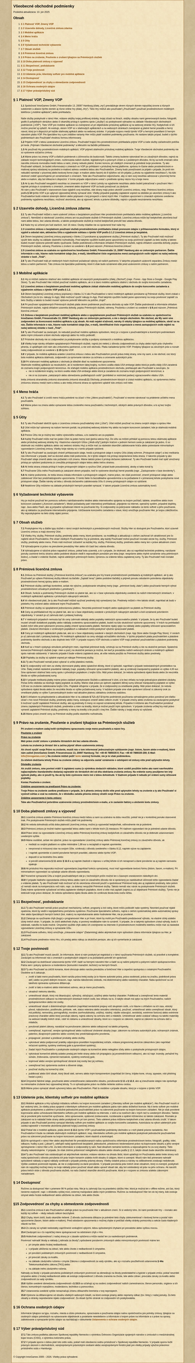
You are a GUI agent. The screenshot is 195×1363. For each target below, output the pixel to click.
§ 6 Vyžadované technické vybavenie (41, 45)
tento (78, 756)
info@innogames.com (33, 756)
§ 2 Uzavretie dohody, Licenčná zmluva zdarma (46, 28)
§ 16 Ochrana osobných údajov (38, 86)
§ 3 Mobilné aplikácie (32, 32)
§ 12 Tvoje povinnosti (32, 70)
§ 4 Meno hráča (29, 36)
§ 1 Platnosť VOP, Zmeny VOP (37, 24)
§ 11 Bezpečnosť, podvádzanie (38, 65)
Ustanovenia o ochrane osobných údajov (114, 1319)
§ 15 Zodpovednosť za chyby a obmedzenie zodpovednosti (53, 82)
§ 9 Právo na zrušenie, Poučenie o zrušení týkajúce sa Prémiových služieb (61, 57)
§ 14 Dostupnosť (30, 78)
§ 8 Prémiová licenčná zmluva (37, 53)
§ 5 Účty (25, 40)
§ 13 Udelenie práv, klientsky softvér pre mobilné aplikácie (53, 74)
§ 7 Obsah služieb (30, 49)
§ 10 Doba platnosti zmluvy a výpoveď (42, 61)
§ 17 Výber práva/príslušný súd (38, 90)
